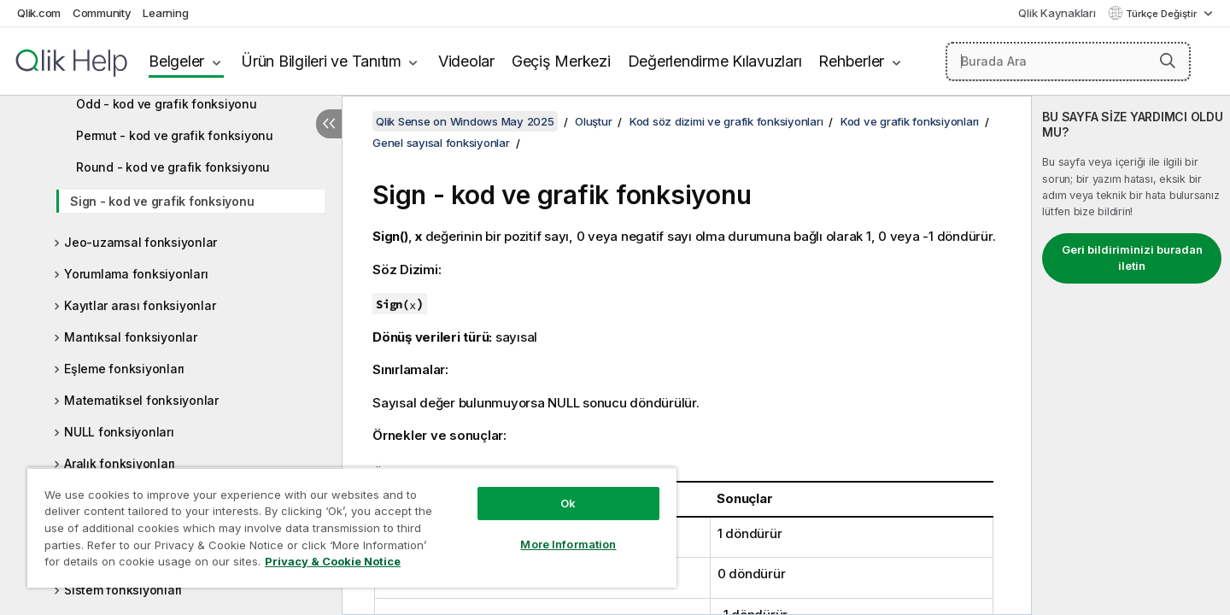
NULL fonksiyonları (119, 432)
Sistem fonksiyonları (123, 590)
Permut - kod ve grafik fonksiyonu (174, 135)
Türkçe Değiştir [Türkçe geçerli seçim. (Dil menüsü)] (1162, 14)
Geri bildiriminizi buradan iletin (1132, 258)
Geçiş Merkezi (561, 61)
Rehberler (851, 61)
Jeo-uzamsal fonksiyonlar (140, 242)
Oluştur (593, 121)
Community (102, 13)
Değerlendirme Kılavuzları (715, 61)
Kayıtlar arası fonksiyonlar (139, 305)
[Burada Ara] (1068, 61)
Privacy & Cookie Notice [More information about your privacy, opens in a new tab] (333, 561)
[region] (351, 527)
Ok (568, 503)
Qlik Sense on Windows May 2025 (465, 121)
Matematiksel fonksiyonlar (141, 400)
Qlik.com (39, 13)
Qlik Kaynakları (1056, 13)
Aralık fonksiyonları (119, 463)
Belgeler (176, 61)
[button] (1167, 60)
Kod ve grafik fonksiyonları (909, 121)
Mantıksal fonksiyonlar (130, 337)
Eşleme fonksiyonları (124, 368)
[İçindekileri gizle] (329, 123)
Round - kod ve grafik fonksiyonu (173, 167)
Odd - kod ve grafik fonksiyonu (166, 104)
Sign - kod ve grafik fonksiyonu (162, 201)
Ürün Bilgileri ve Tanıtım (321, 61)
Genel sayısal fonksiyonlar (441, 142)
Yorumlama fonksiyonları (136, 273)
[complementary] (1131, 355)
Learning (165, 13)
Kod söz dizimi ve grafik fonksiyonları (726, 121)
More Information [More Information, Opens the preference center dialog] (568, 544)
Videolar (466, 61)
